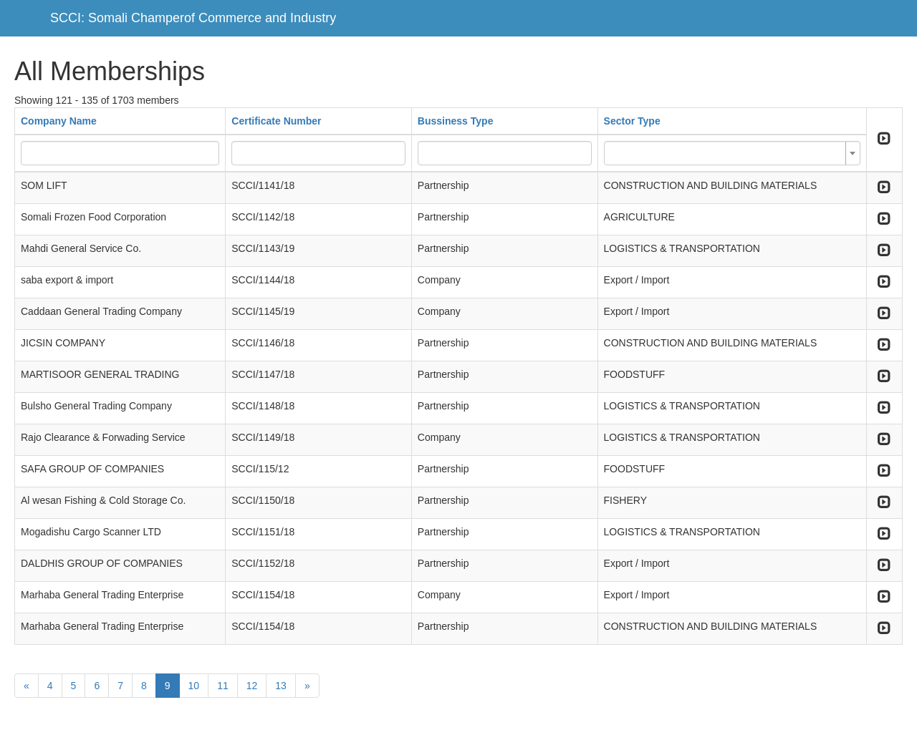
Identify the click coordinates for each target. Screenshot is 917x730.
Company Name (59, 121)
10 (194, 685)
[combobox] (732, 153)
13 (281, 685)
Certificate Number (276, 121)
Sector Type (632, 121)
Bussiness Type (456, 121)
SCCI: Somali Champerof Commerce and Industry (193, 18)
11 (223, 685)
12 (252, 685)
